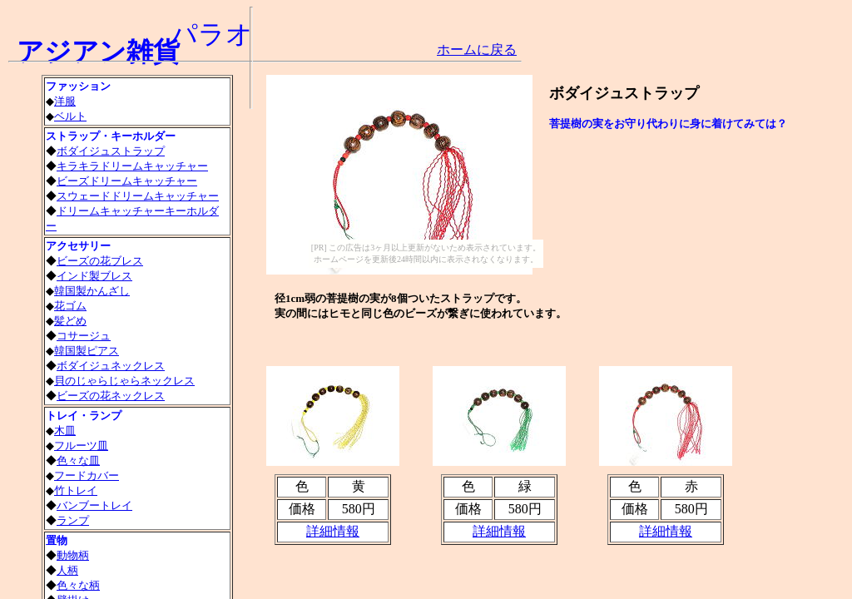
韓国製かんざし (92, 291)
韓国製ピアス (86, 350)
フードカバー (86, 475)
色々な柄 (78, 585)
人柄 (67, 570)
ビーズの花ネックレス (111, 395)
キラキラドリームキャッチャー (132, 166)
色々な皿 (78, 460)
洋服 (65, 101)
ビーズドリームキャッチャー (127, 181)
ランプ (73, 520)
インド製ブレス (94, 276)
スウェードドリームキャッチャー (138, 196)
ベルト (70, 116)
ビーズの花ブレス (100, 261)
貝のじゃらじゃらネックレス (124, 380)
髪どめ (70, 320)
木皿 (65, 430)
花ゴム (70, 306)
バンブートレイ (94, 505)
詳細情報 (665, 531)
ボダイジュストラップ (111, 151)
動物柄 (73, 555)
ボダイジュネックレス (111, 365)
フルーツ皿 (81, 445)
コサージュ (84, 335)
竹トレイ (75, 490)
